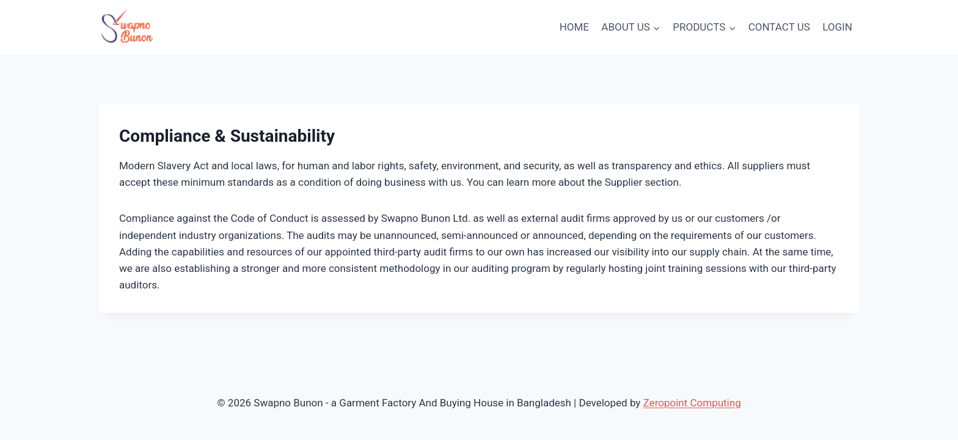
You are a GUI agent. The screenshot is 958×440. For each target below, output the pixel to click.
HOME (574, 27)
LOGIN (837, 27)
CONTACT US (779, 27)
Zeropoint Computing (692, 403)
